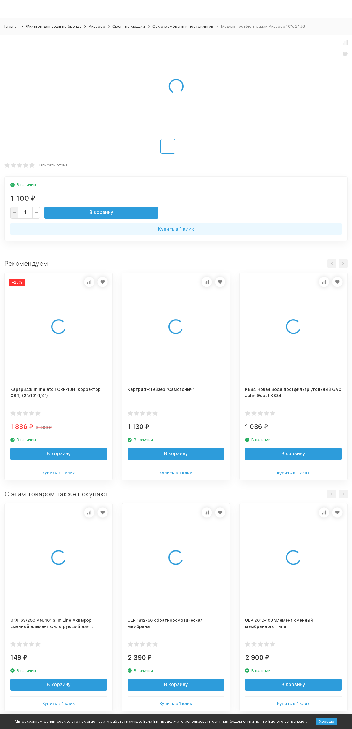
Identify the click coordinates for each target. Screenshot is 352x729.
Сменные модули (128, 26)
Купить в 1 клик (176, 229)
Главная (11, 26)
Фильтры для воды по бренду (53, 26)
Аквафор (97, 26)
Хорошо (326, 721)
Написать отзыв (53, 165)
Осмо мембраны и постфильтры (183, 26)
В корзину (101, 212)
